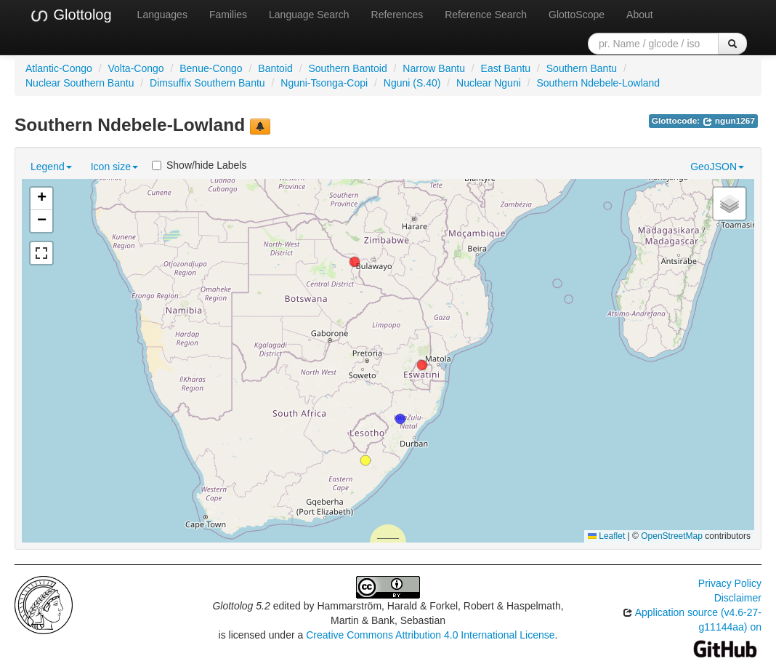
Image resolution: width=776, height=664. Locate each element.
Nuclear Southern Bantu (79, 83)
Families (228, 14)
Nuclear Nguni (488, 83)
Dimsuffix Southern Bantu (207, 83)
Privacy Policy (729, 583)
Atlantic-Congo (58, 68)
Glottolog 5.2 (241, 606)
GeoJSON (717, 166)
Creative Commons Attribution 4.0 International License (430, 635)
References (397, 14)
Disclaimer (737, 598)
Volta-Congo (136, 68)
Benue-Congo (210, 68)
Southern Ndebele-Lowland (598, 83)
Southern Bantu (581, 68)
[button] (354, 262)
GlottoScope (577, 14)
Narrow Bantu (434, 68)
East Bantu (506, 68)
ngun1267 (729, 121)
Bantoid (275, 68)
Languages (162, 14)
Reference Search (486, 14)
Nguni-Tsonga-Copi (324, 83)
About (639, 14)
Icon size (114, 166)
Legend (51, 166)
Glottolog (70, 15)
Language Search (309, 14)
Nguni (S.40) (412, 83)
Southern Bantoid (347, 68)
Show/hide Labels (199, 165)
